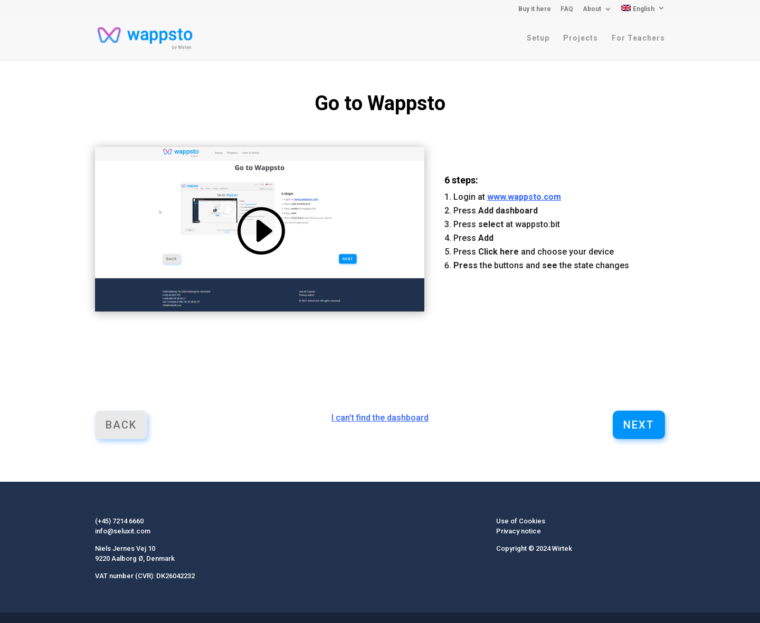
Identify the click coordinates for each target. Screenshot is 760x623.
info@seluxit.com (122, 531)
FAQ (566, 9)
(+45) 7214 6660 (119, 521)
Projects (580, 38)
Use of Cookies (520, 521)
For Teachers (638, 38)
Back (121, 424)
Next (638, 424)
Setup (538, 38)
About (592, 9)
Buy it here (534, 9)
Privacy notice (518, 531)
